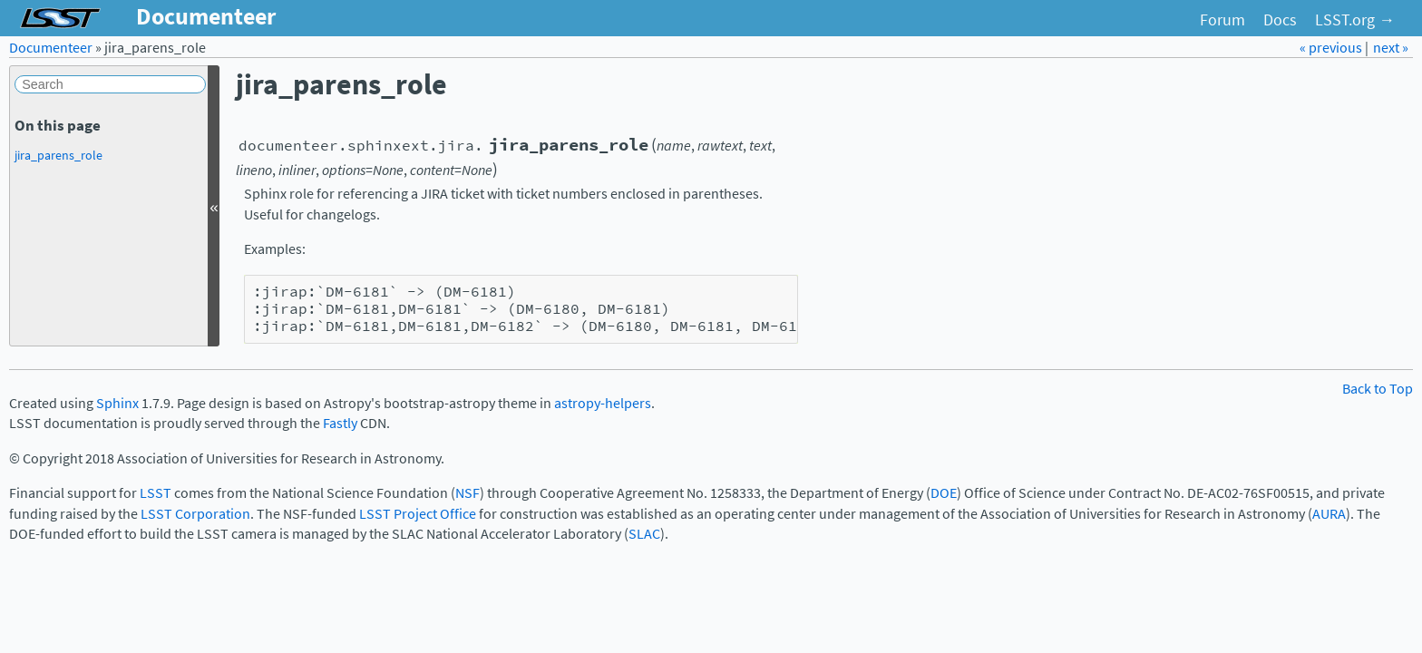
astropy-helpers (602, 403)
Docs (1280, 20)
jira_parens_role (58, 155)
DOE (943, 492)
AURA (1329, 513)
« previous (1332, 47)
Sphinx (117, 403)
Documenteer (51, 47)
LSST (155, 492)
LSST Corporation (195, 513)
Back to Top (1377, 388)
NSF (467, 492)
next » (1390, 47)
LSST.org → (1355, 20)
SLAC (644, 533)
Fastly (340, 423)
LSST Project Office (417, 513)
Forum (1222, 20)
